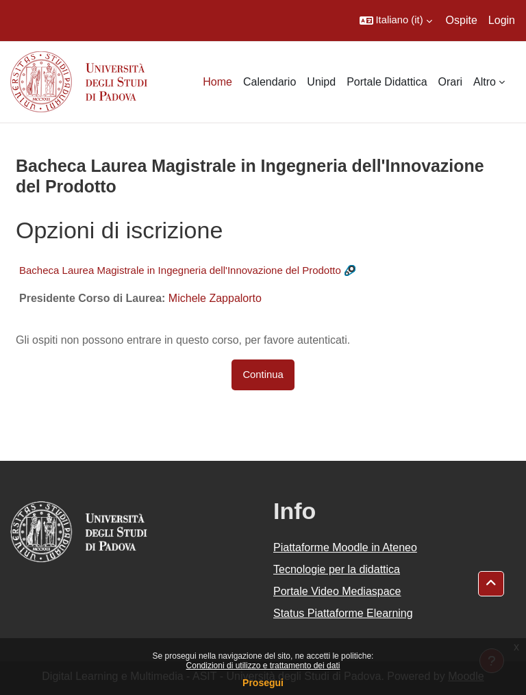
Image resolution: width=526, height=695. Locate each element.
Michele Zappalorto (215, 298)
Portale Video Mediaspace (337, 591)
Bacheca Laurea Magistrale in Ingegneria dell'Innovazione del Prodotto (180, 270)
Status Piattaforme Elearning (343, 613)
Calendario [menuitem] (269, 82)
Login (501, 20)
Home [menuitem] (217, 82)
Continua (262, 374)
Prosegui (263, 682)
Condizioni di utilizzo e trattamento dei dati (263, 665)
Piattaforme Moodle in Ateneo (345, 547)
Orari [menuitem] (450, 82)
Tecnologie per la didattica (336, 569)
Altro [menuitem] (484, 82)
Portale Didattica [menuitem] (387, 82)
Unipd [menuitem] (321, 82)
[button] (395, 20)
